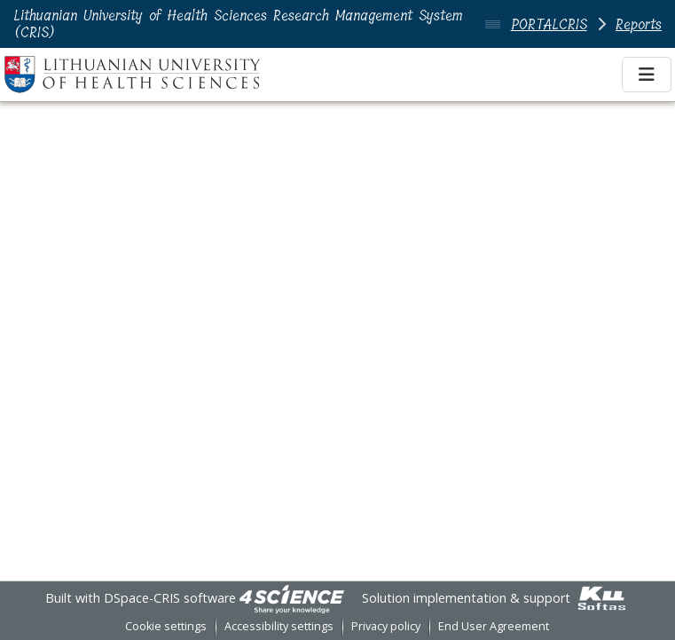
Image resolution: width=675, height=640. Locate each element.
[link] (291, 597)
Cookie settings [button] (166, 626)
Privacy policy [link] (385, 626)
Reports (639, 24)
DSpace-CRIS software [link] (170, 597)
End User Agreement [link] (493, 626)
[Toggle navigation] (646, 74)
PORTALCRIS (549, 24)
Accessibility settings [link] (279, 626)
